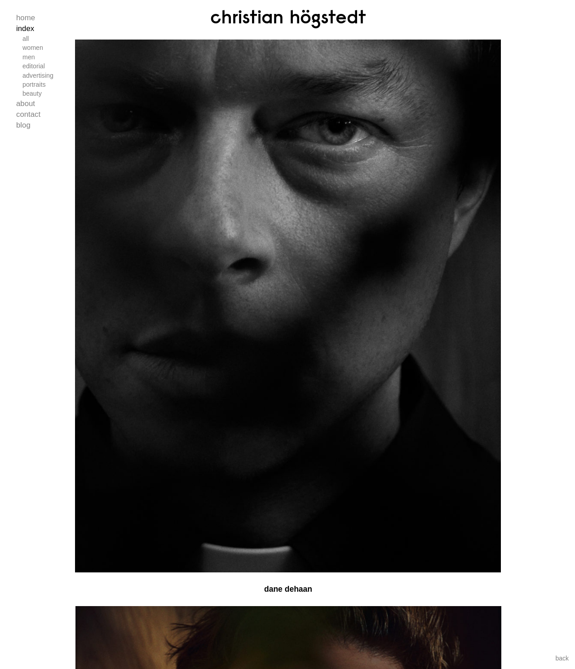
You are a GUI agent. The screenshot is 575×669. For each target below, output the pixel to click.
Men (28, 57)
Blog (23, 125)
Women (32, 47)
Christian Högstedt (288, 16)
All (25, 38)
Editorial (33, 66)
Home (25, 17)
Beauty (32, 93)
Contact (28, 114)
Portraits (34, 84)
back (562, 658)
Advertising (37, 75)
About (25, 103)
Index (25, 28)
